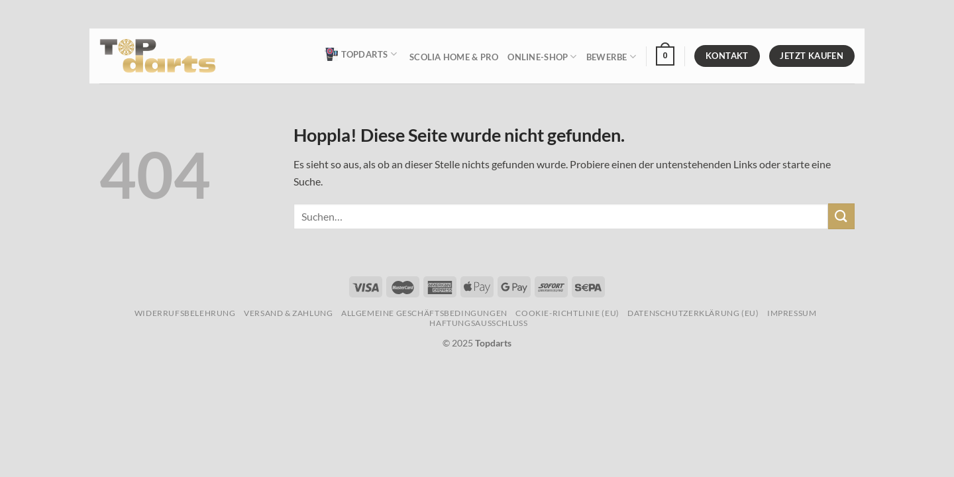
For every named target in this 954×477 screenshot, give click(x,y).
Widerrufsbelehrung (185, 313)
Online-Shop (541, 56)
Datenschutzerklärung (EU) (693, 313)
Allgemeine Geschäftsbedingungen (424, 313)
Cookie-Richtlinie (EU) (567, 313)
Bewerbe (611, 56)
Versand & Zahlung (288, 313)
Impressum (792, 313)
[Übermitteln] (841, 216)
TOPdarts (361, 54)
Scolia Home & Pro (453, 57)
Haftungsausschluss (478, 323)
